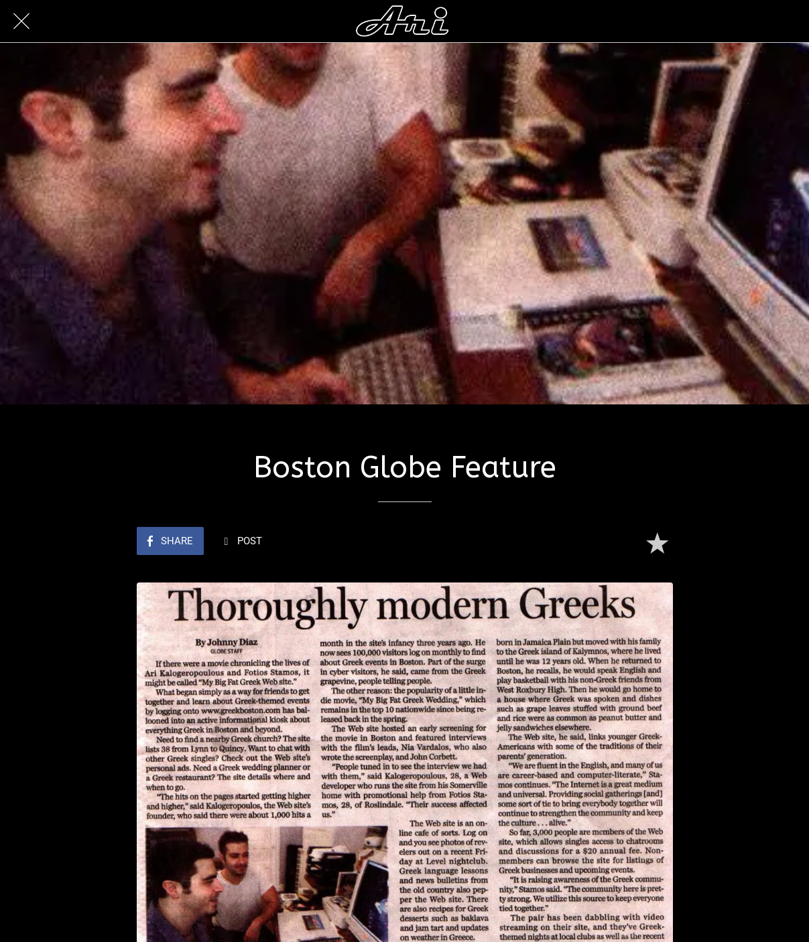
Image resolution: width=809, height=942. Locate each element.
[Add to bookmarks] (657, 542)
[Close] (21, 21)
